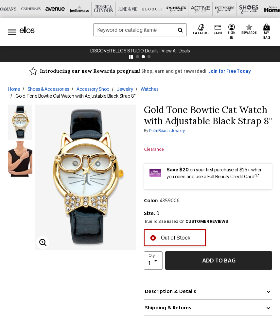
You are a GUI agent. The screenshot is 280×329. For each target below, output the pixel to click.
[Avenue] (55, 9)
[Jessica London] (104, 9)
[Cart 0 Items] (267, 32)
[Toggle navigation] (12, 32)
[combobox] (139, 29)
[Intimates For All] (225, 9)
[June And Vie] (128, 9)
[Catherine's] (31, 9)
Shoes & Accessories (48, 89)
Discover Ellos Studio (117, 50)
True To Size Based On (186, 221)
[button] (231, 32)
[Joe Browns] (79, 9)
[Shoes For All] (249, 9)
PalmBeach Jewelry (167, 130)
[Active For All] (200, 9)
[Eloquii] (152, 9)
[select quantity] (153, 260)
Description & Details (170, 291)
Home (14, 89)
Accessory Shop (93, 89)
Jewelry (125, 89)
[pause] (130, 56)
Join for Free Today (230, 71)
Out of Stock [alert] (170, 237)
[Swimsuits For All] (176, 9)
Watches (149, 89)
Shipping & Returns (168, 307)
